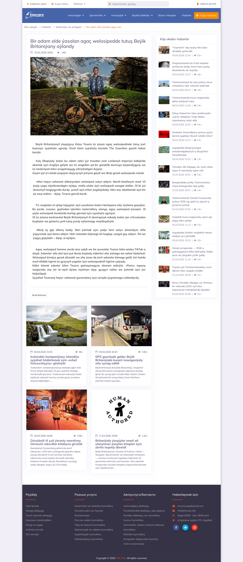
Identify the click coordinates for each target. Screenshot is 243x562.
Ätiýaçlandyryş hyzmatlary (89, 539)
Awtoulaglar (76, 15)
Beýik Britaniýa (39, 295)
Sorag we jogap (34, 524)
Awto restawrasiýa (134, 543)
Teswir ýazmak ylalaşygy (39, 515)
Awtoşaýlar (118, 15)
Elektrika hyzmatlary (134, 534)
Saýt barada (32, 505)
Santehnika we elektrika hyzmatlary (94, 505)
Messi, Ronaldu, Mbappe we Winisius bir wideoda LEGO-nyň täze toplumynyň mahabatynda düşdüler (192, 286)
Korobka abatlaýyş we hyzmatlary (142, 515)
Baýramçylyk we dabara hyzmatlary (94, 529)
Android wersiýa (34, 529)
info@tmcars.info (184, 510)
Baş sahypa (30, 27)
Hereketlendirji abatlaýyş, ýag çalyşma (144, 510)
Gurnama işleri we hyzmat (89, 510)
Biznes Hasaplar (167, 15)
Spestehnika (97, 15)
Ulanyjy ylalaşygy (35, 510)
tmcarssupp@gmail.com (187, 505)
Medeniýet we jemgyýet (69, 27)
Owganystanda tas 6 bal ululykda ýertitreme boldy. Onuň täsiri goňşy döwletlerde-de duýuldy (191, 67)
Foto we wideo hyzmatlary (89, 520)
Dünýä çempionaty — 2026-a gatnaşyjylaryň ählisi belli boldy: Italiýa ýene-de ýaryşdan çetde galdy (192, 252)
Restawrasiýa (82, 515)
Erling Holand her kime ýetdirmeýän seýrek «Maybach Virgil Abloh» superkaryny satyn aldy (191, 117)
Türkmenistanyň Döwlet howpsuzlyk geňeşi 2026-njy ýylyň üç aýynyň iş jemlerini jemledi (191, 201)
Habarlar (186, 15)
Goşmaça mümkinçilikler (38, 520)
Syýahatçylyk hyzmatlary (88, 534)
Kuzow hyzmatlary (133, 520)
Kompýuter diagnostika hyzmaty (141, 539)
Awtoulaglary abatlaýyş (136, 505)
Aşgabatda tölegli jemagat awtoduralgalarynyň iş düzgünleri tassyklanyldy (190, 151)
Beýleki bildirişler (142, 15)
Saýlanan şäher (37, 3)
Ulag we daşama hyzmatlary (90, 524)
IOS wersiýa (32, 534)
